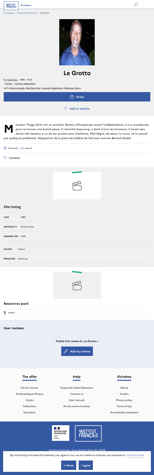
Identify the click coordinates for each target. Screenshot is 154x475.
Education (29, 412)
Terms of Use (124, 406)
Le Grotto (44, 12)
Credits (124, 393)
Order (77, 97)
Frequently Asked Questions (76, 387)
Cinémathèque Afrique (27, 12)
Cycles (29, 400)
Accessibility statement (124, 412)
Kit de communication (76, 406)
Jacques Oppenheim (52, 87)
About (124, 387)
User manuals (77, 400)
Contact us (76, 393)
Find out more (135, 455)
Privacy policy (124, 400)
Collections (29, 406)
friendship (14, 157)
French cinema (29, 387)
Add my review (77, 351)
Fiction (8, 83)
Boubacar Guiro (72, 87)
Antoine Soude (17, 87)
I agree (85, 465)
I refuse (69, 465)
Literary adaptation (25, 83)
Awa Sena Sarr (33, 87)
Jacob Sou (12, 79)
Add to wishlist (77, 108)
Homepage (9, 12)
